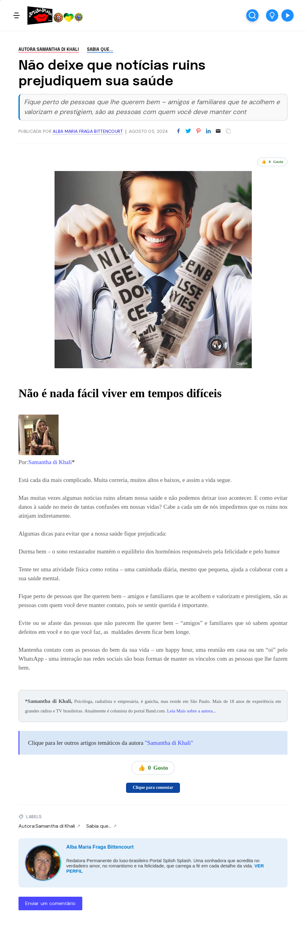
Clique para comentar (153, 787)
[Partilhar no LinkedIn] (208, 131)
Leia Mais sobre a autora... (191, 710)
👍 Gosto (272, 161)
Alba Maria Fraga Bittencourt (100, 847)
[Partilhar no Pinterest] (198, 131)
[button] (272, 15)
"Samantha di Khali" (168, 743)
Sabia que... (100, 49)
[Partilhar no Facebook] (178, 131)
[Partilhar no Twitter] (188, 131)
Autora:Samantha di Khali (48, 49)
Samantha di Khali (50, 462)
